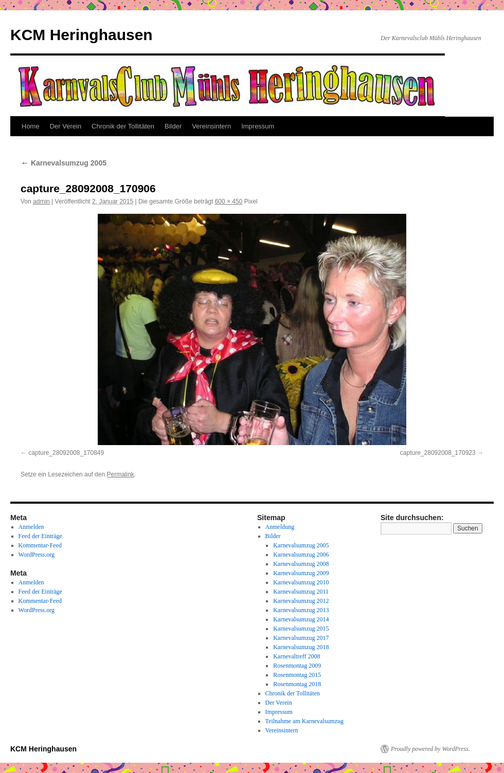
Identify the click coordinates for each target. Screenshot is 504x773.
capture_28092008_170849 (66, 452)
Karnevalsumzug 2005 (63, 163)
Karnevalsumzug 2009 (301, 573)
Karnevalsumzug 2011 (301, 591)
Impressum (257, 126)
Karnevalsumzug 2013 (301, 610)
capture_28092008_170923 (438, 452)
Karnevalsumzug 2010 (301, 582)
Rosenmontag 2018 (297, 684)
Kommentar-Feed (40, 545)
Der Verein (65, 126)
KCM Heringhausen (81, 34)
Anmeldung (280, 526)
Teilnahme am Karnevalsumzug (304, 721)
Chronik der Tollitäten (123, 126)
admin (41, 201)
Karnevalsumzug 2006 (301, 554)
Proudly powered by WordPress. (430, 748)
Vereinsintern (211, 126)
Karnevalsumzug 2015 (301, 628)
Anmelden (31, 526)
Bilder (173, 126)
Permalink (120, 474)
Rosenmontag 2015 (297, 674)
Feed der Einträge (40, 536)
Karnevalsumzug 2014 (301, 619)
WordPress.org (37, 554)
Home (31, 126)
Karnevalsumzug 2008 (301, 563)
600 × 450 (229, 201)
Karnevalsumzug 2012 (301, 600)
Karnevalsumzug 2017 (301, 637)
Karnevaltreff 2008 (296, 656)
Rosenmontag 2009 (297, 665)
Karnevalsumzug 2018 (301, 647)
